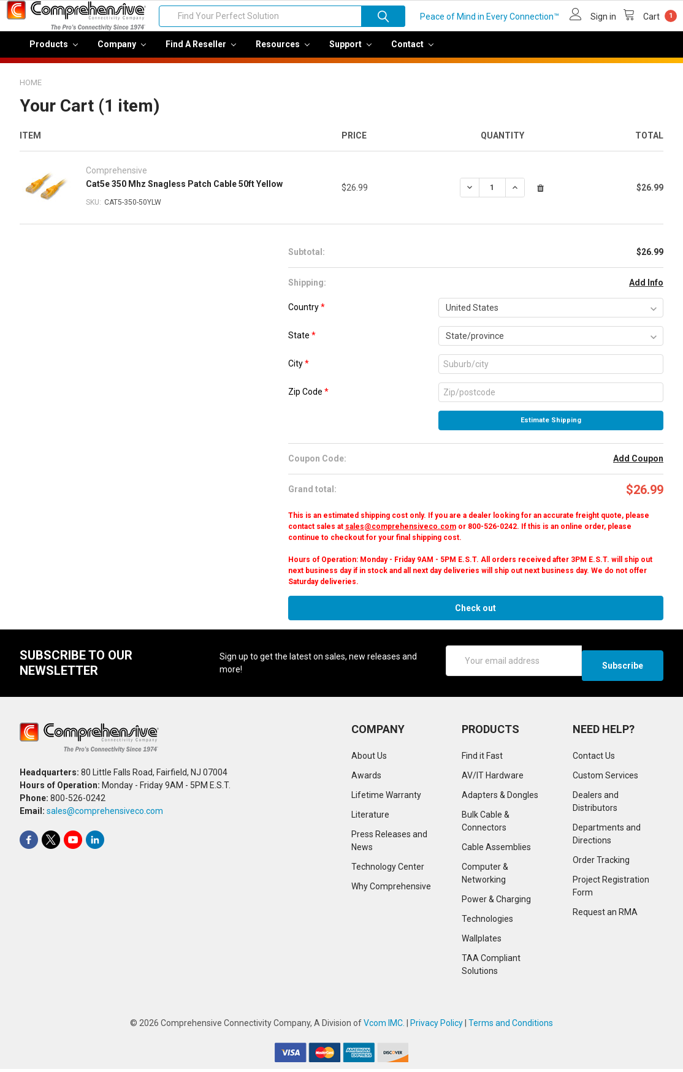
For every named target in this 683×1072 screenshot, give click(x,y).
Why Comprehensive (391, 890)
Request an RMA (605, 916)
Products (53, 53)
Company (121, 53)
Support (350, 53)
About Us (369, 759)
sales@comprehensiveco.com (400, 535)
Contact (412, 53)
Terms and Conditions (510, 1027)
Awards (366, 779)
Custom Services (605, 779)
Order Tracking (601, 864)
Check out (475, 617)
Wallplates (482, 942)
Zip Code (308, 400)
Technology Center (387, 870)
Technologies (487, 922)
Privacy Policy (436, 1027)
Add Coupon (638, 467)
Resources (283, 53)
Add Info (646, 291)
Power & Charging (496, 903)
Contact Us (594, 759)
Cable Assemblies (496, 851)
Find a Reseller (201, 53)
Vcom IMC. (384, 1027)
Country (306, 316)
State (302, 344)
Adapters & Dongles (500, 799)
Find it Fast (482, 759)
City (298, 372)
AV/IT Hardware (493, 779)
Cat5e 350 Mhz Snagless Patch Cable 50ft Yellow (184, 192)
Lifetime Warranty (386, 799)
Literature (370, 818)
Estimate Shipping (551, 429)
